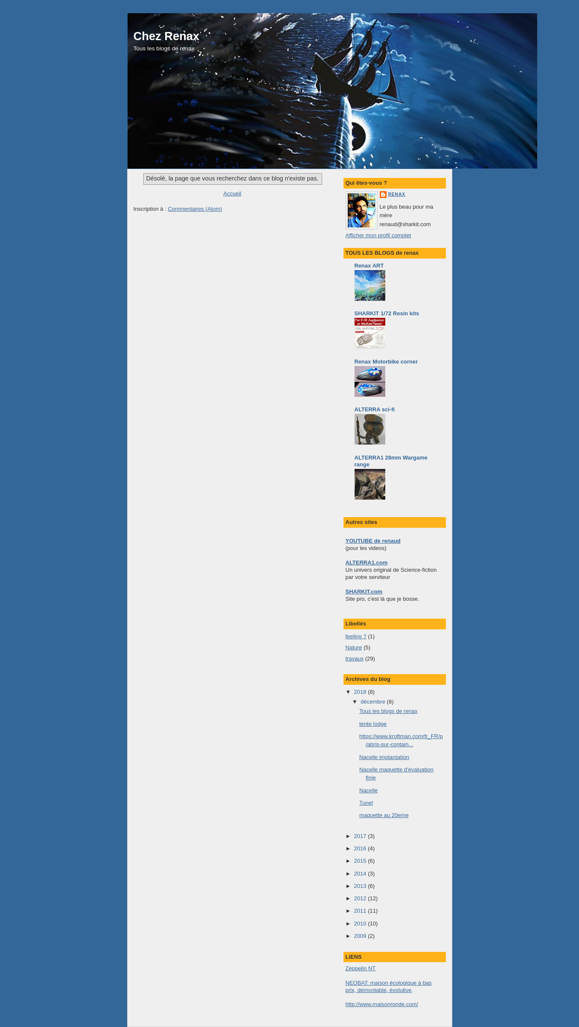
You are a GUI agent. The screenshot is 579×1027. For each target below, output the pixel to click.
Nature (354, 647)
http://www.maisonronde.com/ (382, 1004)
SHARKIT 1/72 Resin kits (387, 313)
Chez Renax (167, 36)
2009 (361, 936)
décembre (374, 701)
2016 (361, 848)
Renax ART (369, 265)
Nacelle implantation (384, 757)
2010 (361, 923)
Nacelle (368, 790)
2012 (361, 898)
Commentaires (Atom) (195, 209)
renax (397, 194)
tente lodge (373, 724)
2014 (361, 873)
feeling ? (356, 636)
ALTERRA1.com (367, 562)
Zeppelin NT (361, 968)
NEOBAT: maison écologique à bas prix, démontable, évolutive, (389, 986)
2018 (361, 692)
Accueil (232, 193)
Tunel (366, 803)
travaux (355, 658)
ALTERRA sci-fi (375, 409)
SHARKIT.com (364, 591)
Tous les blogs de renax (388, 711)
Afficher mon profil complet (378, 235)
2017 (361, 836)
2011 (361, 911)
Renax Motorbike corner (386, 361)
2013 (361, 886)
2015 (361, 861)
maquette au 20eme (384, 815)
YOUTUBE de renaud (373, 541)
